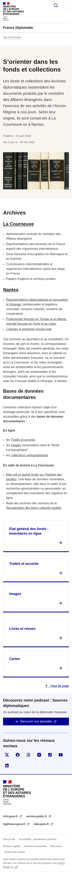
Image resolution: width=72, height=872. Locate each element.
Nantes (10, 289)
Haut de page (59, 685)
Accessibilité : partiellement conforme (38, 839)
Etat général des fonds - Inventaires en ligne (28, 531)
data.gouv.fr (42, 824)
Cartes (14, 659)
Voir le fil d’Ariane (12, 37)
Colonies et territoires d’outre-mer (29, 329)
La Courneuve (18, 224)
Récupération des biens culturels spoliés (33, 508)
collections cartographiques (29, 455)
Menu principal (66, 5)
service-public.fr (37, 816)
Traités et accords (23, 439)
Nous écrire (56, 846)
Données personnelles (35, 846)
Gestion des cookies (14, 852)
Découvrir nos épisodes (36, 721)
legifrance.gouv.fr (14, 824)
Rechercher (56, 5)
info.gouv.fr (10, 816)
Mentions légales (11, 846)
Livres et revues (22, 629)
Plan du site (9, 839)
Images (16, 445)
